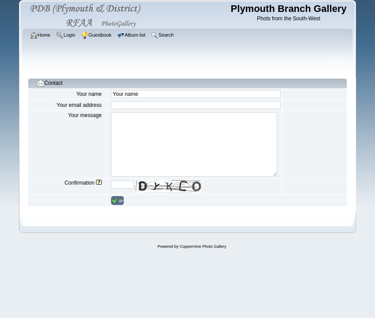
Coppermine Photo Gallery (202, 246)
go (117, 200)
